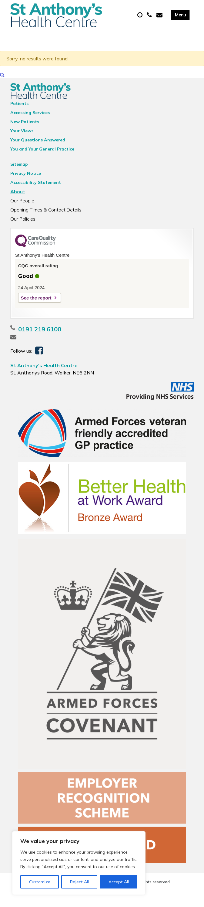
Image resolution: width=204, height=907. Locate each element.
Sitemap (19, 174)
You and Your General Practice (42, 158)
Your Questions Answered (37, 149)
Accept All (119, 882)
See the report (36, 307)
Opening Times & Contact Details (46, 219)
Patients (19, 113)
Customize (39, 882)
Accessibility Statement (35, 192)
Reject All (79, 882)
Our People (22, 210)
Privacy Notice (25, 183)
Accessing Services (30, 122)
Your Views (21, 140)
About (17, 201)
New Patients (24, 131)
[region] (78, 863)
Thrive (123, 897)
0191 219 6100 (39, 339)
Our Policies (22, 228)
